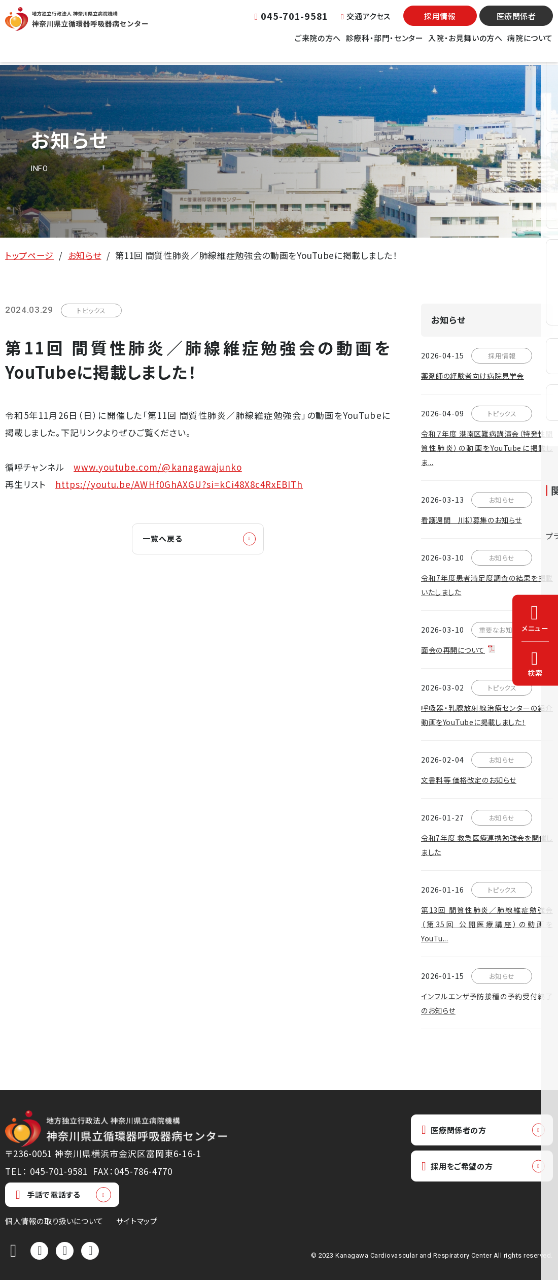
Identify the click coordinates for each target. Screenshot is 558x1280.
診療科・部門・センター (385, 45)
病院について (530, 45)
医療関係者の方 (459, 1130)
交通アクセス (366, 22)
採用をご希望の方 (462, 1168)
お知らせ (84, 255)
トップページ (29, 255)
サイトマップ (137, 1221)
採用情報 (440, 23)
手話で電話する (48, 1195)
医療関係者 (516, 23)
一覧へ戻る (167, 539)
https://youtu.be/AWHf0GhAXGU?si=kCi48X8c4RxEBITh (179, 484)
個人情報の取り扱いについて (54, 1221)
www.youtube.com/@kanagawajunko (158, 467)
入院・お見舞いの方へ (465, 45)
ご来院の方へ (318, 45)
